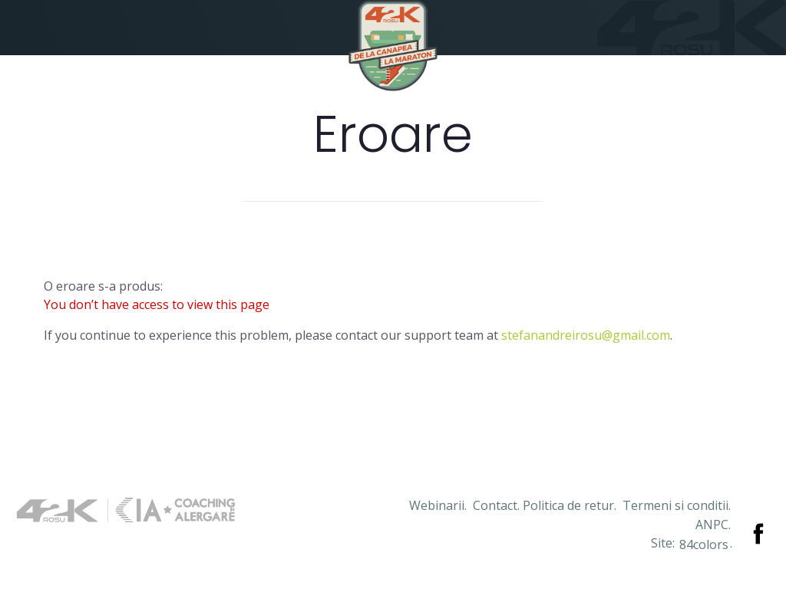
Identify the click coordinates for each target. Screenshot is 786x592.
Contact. (496, 505)
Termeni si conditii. (677, 505)
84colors (703, 544)
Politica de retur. (569, 505)
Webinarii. (438, 505)
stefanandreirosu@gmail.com (585, 335)
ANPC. (713, 524)
